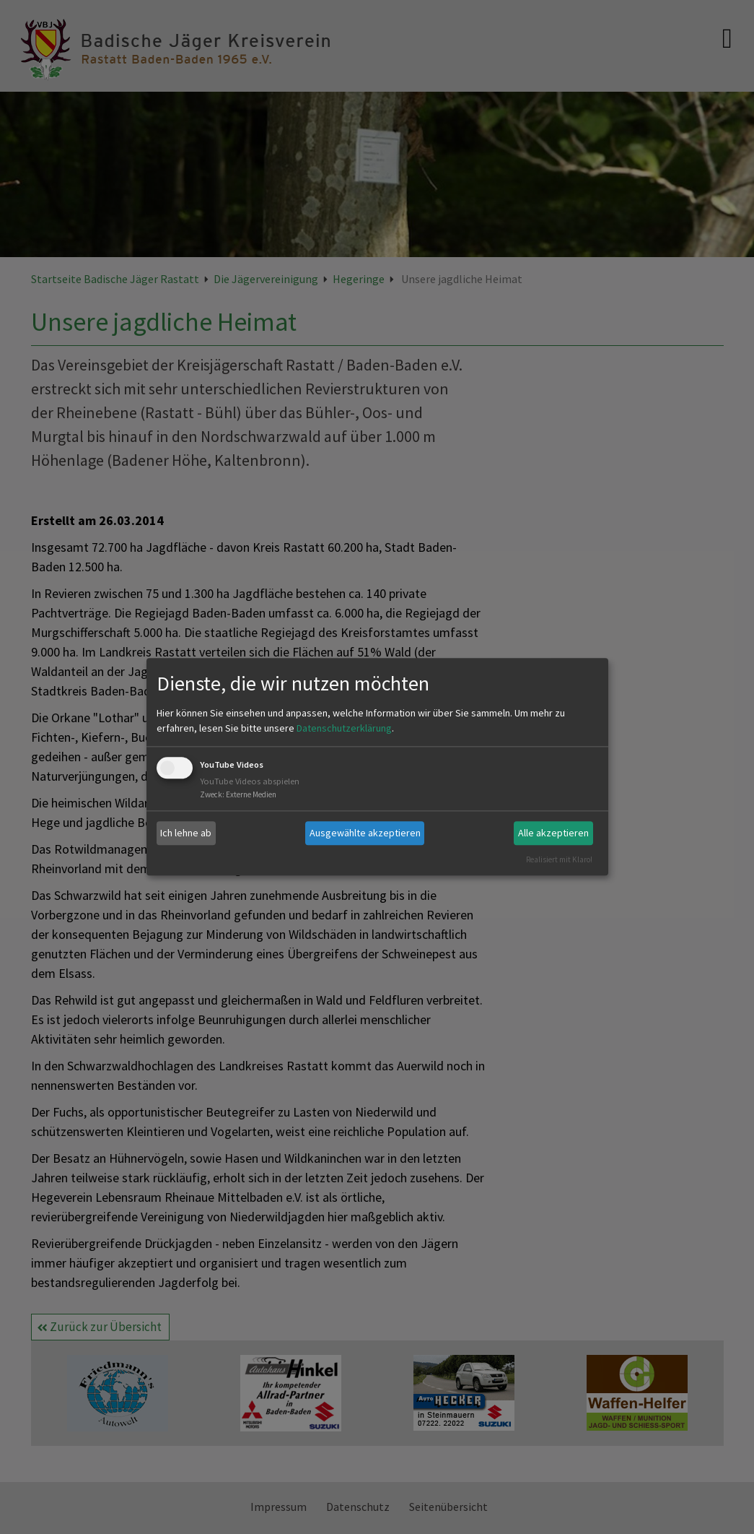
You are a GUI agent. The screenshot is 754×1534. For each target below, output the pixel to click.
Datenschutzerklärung (344, 728)
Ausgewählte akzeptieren (365, 832)
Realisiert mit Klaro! (559, 859)
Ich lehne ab (185, 832)
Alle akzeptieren (553, 832)
